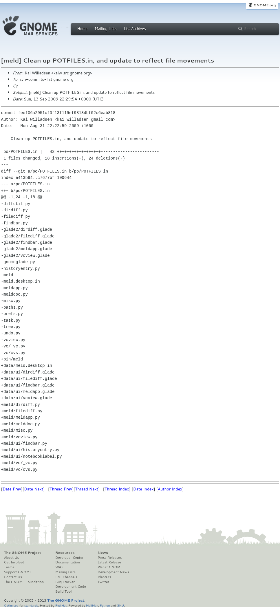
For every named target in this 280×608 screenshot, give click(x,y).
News (103, 552)
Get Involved (14, 562)
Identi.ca (104, 577)
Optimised (11, 605)
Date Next (33, 489)
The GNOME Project (22, 552)
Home (82, 28)
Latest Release (109, 562)
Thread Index (117, 489)
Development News (113, 572)
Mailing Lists (106, 28)
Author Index (170, 489)
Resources (64, 552)
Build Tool (63, 591)
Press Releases (110, 557)
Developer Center (69, 557)
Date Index (143, 489)
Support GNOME (18, 572)
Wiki (59, 567)
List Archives (135, 28)
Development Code (70, 586)
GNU (120, 605)
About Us (11, 557)
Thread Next (86, 489)
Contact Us (13, 577)
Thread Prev (61, 489)
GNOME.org (264, 5)
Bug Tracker (65, 582)
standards (31, 605)
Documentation (67, 562)
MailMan (92, 605)
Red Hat (61, 605)
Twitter (103, 582)
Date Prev (12, 489)
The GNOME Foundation (24, 582)
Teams (9, 567)
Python (105, 605)
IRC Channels (66, 577)
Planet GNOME (110, 567)
